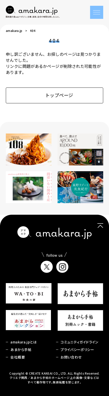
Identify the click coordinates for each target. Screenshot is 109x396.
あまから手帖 (20, 349)
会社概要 (17, 357)
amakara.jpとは (23, 341)
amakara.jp (14, 31)
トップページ (54, 95)
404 (33, 31)
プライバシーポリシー (77, 349)
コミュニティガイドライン (79, 341)
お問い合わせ (71, 357)
